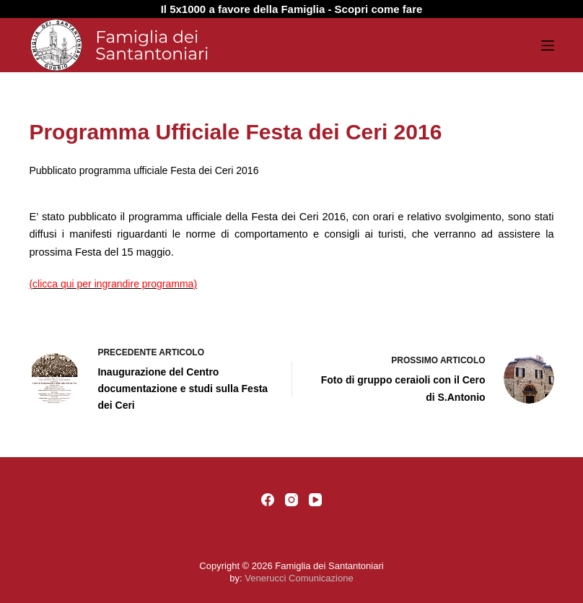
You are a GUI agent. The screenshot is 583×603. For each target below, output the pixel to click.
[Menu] (547, 45)
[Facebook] (267, 499)
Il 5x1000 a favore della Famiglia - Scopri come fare (292, 9)
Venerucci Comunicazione (299, 578)
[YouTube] (315, 499)
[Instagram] (291, 499)
